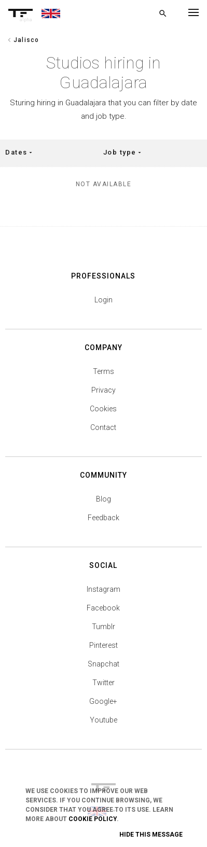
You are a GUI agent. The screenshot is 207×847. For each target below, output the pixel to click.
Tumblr (103, 626)
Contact (103, 427)
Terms (103, 371)
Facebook (103, 608)
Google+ (103, 701)
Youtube (103, 720)
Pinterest (103, 645)
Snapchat (103, 664)
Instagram (103, 589)
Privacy (103, 390)
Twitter (103, 682)
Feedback (103, 517)
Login (103, 300)
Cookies (103, 409)
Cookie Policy (92, 819)
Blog (103, 499)
